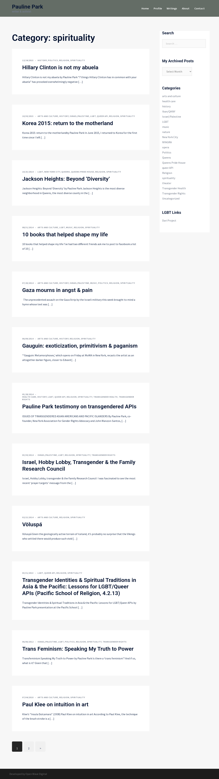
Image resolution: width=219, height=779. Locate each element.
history (42, 60)
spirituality (77, 60)
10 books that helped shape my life (65, 234)
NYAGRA (167, 142)
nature (166, 132)
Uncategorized (170, 198)
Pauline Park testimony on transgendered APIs (79, 406)
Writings (172, 8)
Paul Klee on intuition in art (55, 704)
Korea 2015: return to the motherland (67, 123)
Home (145, 8)
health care (29, 397)
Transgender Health (105, 397)
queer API (102, 116)
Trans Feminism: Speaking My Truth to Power (78, 649)
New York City (52, 171)
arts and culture (48, 116)
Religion (64, 60)
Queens (65, 171)
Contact (199, 8)
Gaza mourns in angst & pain (57, 290)
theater (166, 183)
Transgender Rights (103, 455)
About (186, 8)
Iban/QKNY (168, 111)
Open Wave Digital (36, 774)
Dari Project (169, 220)
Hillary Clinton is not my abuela (60, 67)
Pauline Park (27, 6)
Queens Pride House (82, 171)
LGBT (93, 116)
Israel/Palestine (79, 116)
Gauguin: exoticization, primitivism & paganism (80, 345)
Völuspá (32, 524)
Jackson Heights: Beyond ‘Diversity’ (66, 179)
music (69, 227)
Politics (53, 60)
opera (165, 147)
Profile (158, 8)
